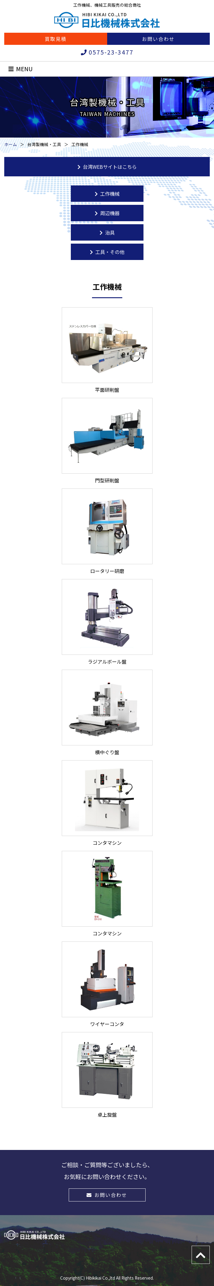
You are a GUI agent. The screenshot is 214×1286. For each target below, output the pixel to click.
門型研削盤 (107, 441)
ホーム (10, 144)
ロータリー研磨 (107, 531)
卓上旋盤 (107, 1075)
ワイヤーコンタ (107, 984)
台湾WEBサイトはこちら (107, 166)
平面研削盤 (107, 350)
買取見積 (56, 38)
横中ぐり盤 (107, 713)
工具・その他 (107, 251)
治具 (107, 232)
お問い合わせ (158, 38)
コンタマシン (107, 803)
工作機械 (107, 193)
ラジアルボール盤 (107, 622)
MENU (20, 69)
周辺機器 (107, 213)
